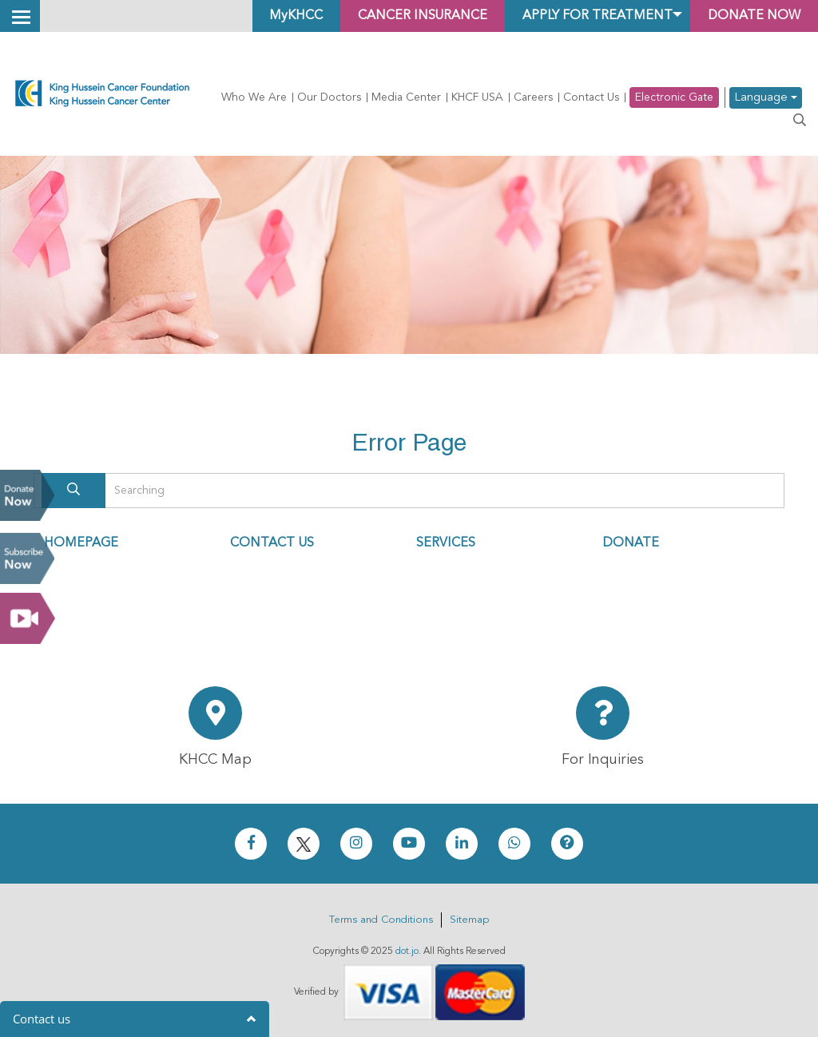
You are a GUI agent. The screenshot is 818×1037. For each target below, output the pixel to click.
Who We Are (254, 97)
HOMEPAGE (81, 543)
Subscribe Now (27, 558)
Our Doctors (329, 97)
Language (765, 98)
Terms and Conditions (381, 920)
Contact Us (591, 97)
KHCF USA (477, 97)
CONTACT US (272, 543)
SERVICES (445, 543)
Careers (533, 97)
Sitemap (469, 920)
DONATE (630, 543)
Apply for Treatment (597, 16)
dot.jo (407, 951)
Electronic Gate (674, 97)
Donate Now (27, 495)
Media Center (406, 97)
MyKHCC (294, 16)
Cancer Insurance (421, 16)
